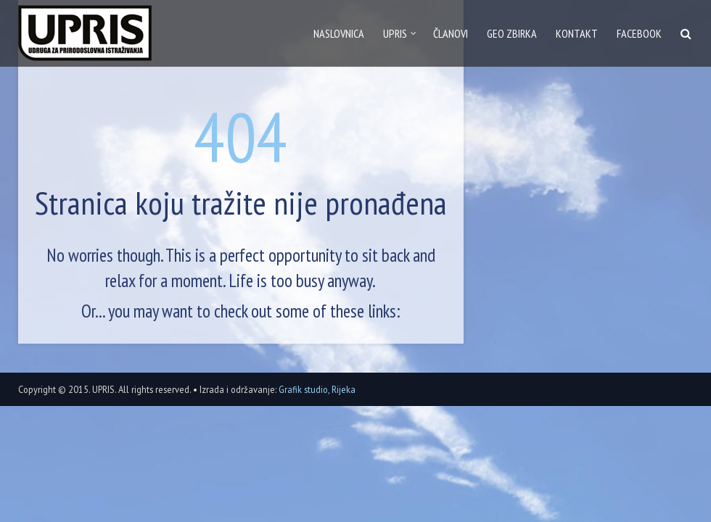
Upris (395, 33)
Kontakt (577, 33)
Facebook (639, 33)
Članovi (450, 33)
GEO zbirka (512, 33)
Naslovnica (338, 33)
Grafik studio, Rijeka (317, 389)
